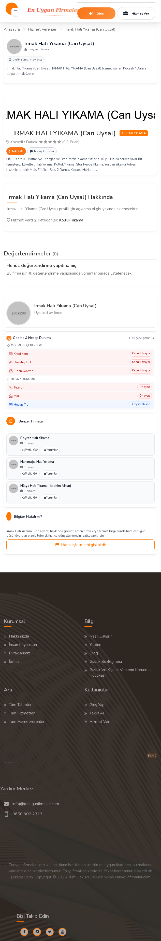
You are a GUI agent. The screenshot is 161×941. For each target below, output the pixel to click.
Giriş (94, 13)
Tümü (152, 756)
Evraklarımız (19, 653)
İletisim (15, 661)
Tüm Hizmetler (22, 713)
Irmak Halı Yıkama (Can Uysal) (65, 306)
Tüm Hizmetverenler (27, 721)
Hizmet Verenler (42, 29)
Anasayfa (12, 29)
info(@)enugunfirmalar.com (35, 804)
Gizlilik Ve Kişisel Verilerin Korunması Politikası (121, 672)
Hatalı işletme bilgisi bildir (80, 545)
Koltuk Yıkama (71, 220)
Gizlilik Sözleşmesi (106, 661)
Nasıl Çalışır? (101, 636)
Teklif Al (16, 151)
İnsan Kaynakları (23, 645)
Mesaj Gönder (42, 151)
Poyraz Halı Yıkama (34, 438)
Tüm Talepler (20, 705)
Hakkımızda (19, 636)
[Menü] (15, 12)
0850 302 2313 (27, 814)
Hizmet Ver (136, 13)
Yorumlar (51, 450)
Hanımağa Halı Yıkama (37, 462)
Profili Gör (30, 450)
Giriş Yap (97, 705)
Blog (94, 653)
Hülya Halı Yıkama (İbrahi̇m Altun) (45, 486)
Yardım (95, 645)
